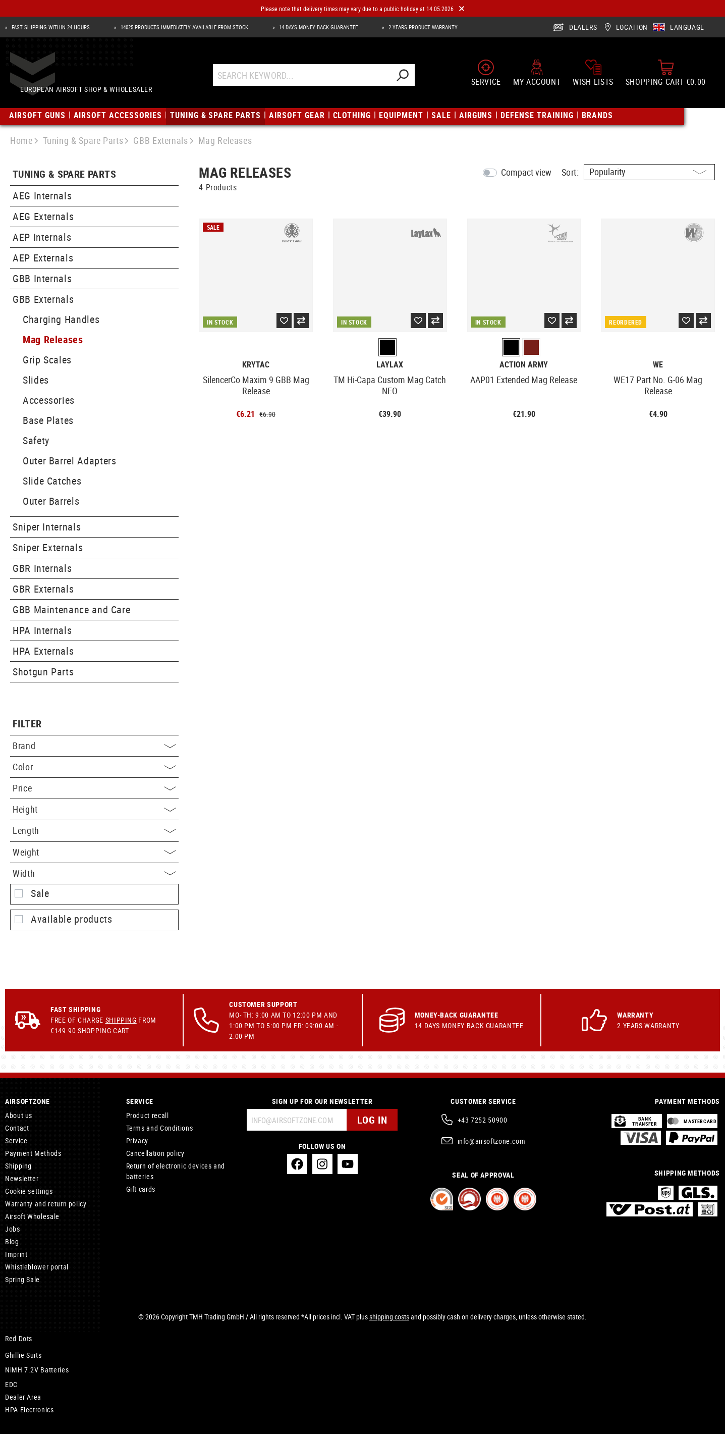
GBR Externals (43, 589)
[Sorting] (649, 172)
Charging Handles (61, 319)
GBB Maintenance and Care (71, 609)
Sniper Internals (47, 527)
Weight (94, 852)
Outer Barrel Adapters (69, 460)
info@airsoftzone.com (492, 1141)
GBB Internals (42, 278)
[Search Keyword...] (311, 79)
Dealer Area (23, 1397)
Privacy (137, 1140)
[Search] (411, 79)
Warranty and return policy (46, 1203)
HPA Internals (42, 630)
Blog (12, 1241)
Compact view (526, 172)
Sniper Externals (48, 547)
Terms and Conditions (159, 1128)
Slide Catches (52, 481)
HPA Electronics (29, 1409)
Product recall (147, 1115)
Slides (36, 380)
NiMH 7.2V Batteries (37, 1369)
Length (94, 830)
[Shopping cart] (666, 77)
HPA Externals (43, 651)
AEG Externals (43, 216)
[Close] (462, 9)
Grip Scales (47, 359)
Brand (94, 745)
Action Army (523, 364)
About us (18, 1115)
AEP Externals (43, 257)
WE (658, 364)
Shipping (121, 1020)
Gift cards (140, 1189)
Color (94, 767)
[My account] (537, 77)
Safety (36, 440)
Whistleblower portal (37, 1266)
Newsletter (21, 1178)
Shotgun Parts (43, 671)
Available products (72, 919)
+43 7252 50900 (483, 1120)
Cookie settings (29, 1191)
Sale (40, 893)
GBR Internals (42, 568)
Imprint (16, 1254)
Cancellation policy (155, 1153)
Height (94, 809)
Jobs (12, 1229)
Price (94, 788)
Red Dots (18, 1338)
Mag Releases (53, 339)
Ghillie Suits (23, 1355)
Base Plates (48, 420)
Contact (17, 1128)
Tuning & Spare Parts (64, 174)
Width (94, 873)
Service (16, 1140)
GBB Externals (43, 299)
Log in (372, 1120)
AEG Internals (42, 195)
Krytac (255, 364)
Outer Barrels (51, 501)
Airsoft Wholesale (32, 1216)
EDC (11, 1384)
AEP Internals (42, 237)
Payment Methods (33, 1153)
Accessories (49, 400)
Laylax (389, 364)
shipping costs (389, 1316)
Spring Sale (22, 1279)
